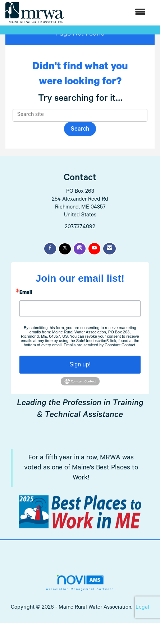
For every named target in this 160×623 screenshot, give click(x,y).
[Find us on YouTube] (94, 248)
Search (80, 129)
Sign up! (80, 364)
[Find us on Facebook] (50, 248)
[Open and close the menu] (108, 13)
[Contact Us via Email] (109, 248)
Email (25, 293)
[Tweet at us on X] (65, 249)
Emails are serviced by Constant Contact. (100, 345)
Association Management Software (80, 582)
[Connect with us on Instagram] (79, 248)
